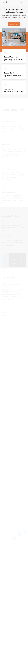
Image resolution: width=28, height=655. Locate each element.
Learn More (14, 24)
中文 (24, 2)
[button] (14, 56)
